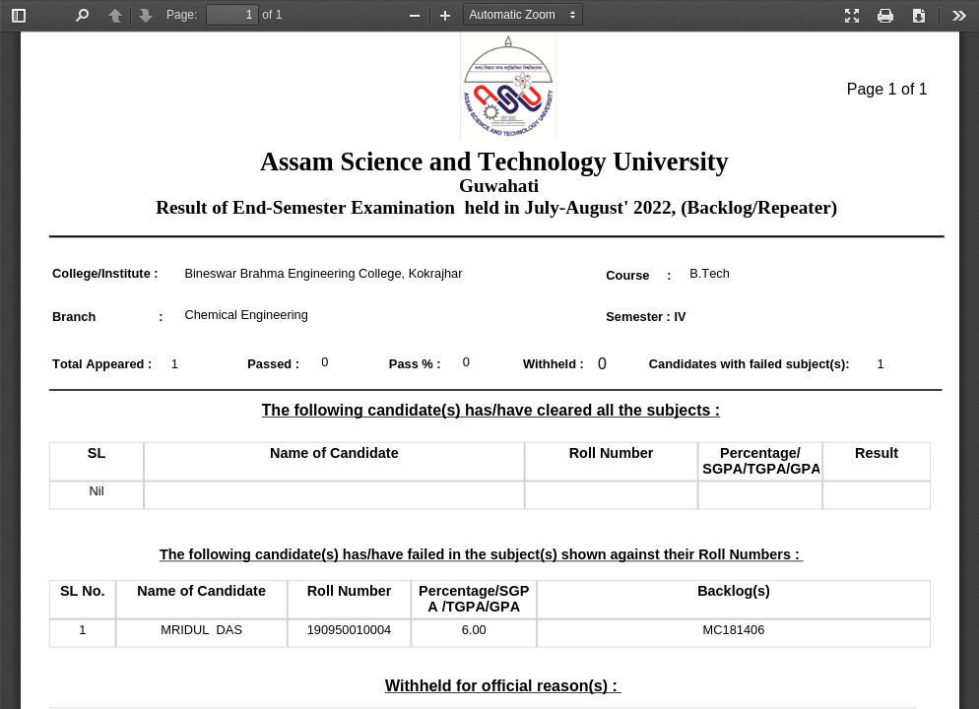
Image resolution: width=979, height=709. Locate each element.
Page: (181, 15)
